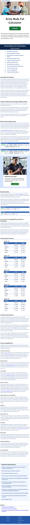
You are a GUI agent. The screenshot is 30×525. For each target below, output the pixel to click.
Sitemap (8, 520)
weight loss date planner (22, 428)
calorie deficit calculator (10, 375)
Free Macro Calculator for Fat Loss (8, 391)
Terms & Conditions (21, 520)
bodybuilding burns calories (11, 365)
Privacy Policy (20, 517)
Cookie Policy (20, 518)
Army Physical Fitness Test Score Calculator (9, 508)
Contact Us (8, 518)
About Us (8, 517)
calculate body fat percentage (6, 130)
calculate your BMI (18, 194)
